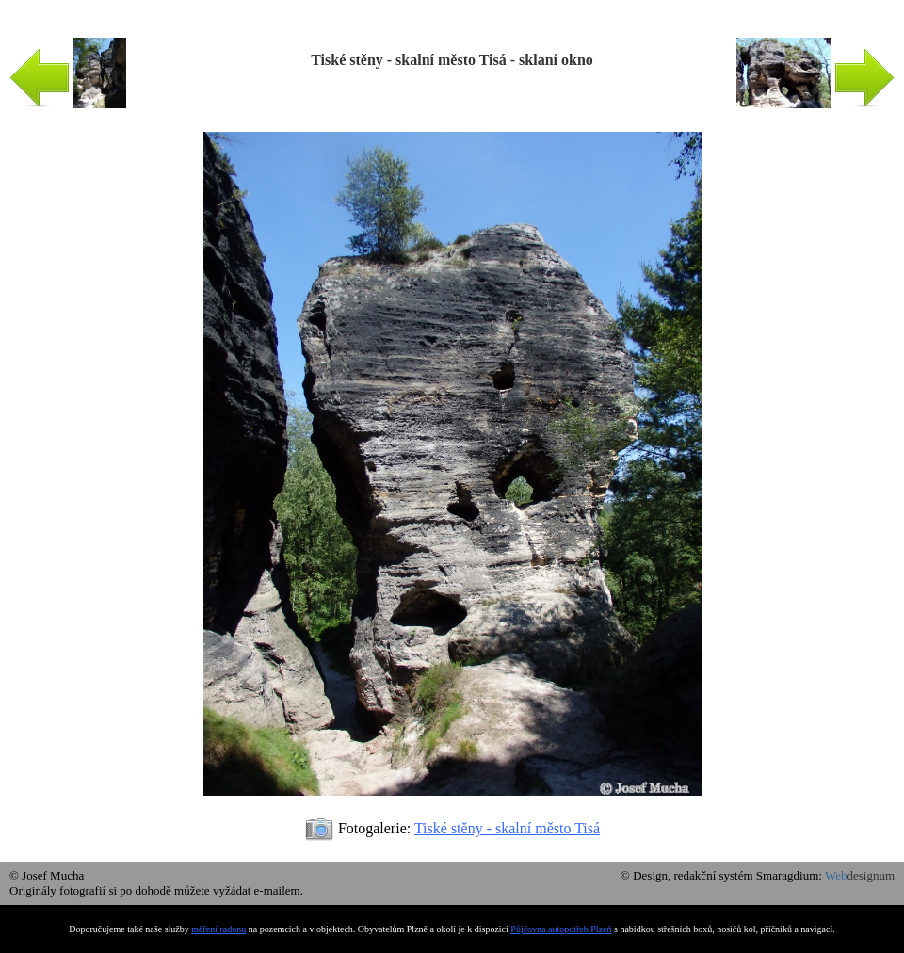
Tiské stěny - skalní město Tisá (507, 828)
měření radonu (218, 929)
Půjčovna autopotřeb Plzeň (560, 929)
